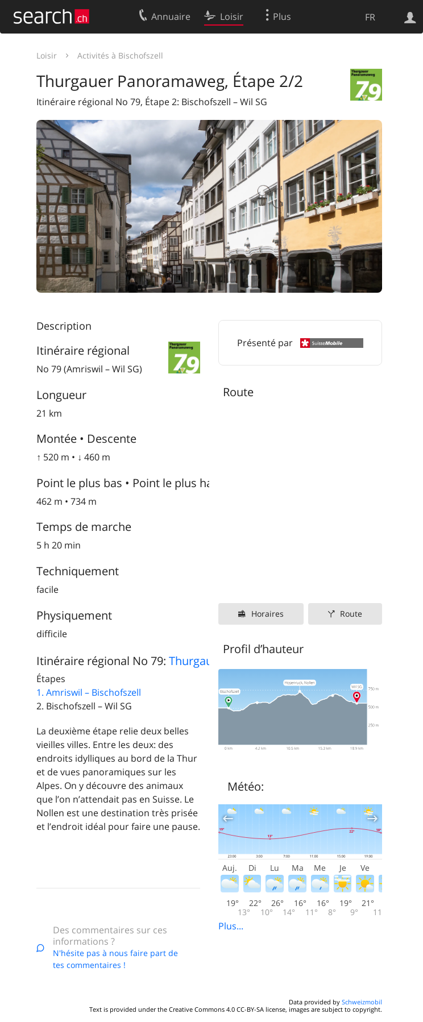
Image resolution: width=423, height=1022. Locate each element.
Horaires (267, 613)
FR (370, 17)
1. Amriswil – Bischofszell (88, 692)
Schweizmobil (362, 1002)
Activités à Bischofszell (120, 55)
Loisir (46, 55)
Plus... (230, 926)
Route (351, 613)
